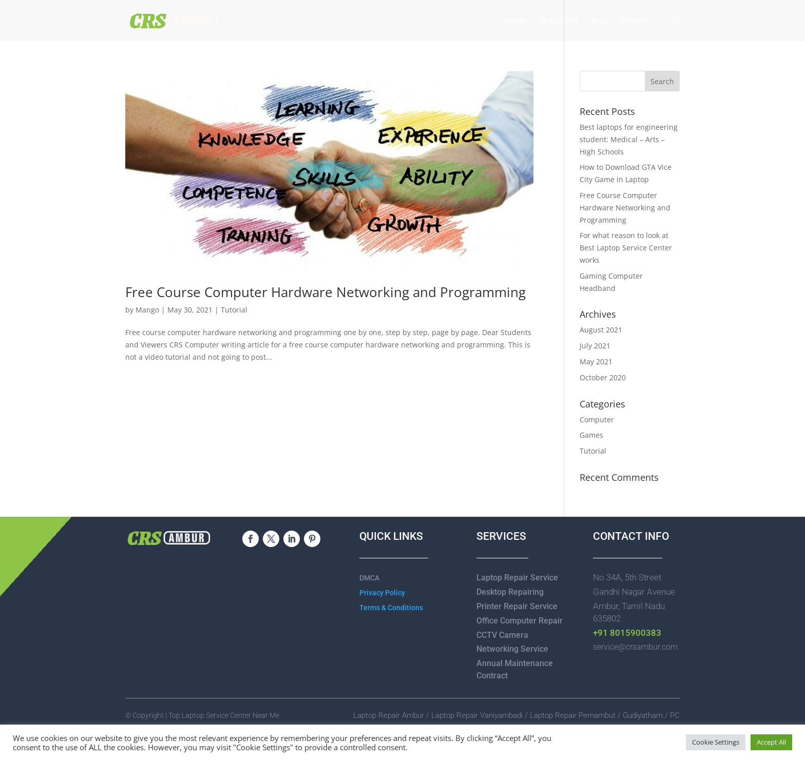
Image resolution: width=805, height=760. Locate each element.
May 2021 (596, 361)
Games (591, 435)
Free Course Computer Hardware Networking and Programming (325, 292)
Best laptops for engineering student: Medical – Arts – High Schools (629, 139)
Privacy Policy (382, 593)
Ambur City (559, 21)
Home (515, 21)
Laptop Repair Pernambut (573, 715)
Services (635, 21)
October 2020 (603, 377)
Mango (147, 310)
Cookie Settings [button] (715, 742)
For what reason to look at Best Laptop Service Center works (626, 247)
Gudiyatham (644, 715)
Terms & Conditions (391, 607)
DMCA (369, 578)
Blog (599, 21)
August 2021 (601, 330)
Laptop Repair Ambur (388, 715)
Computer (597, 419)
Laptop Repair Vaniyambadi (477, 715)
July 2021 (595, 345)
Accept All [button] (771, 742)
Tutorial (234, 310)
